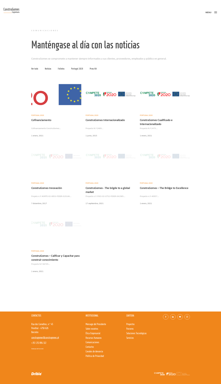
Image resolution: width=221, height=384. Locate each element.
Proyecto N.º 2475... (149, 128)
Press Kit (93, 68)
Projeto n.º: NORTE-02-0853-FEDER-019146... (51, 196)
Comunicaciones (92, 342)
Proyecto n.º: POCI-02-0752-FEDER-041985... (105, 196)
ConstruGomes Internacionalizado (105, 120)
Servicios (130, 338)
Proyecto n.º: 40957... (149, 196)
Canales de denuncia (94, 351)
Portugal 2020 (77, 68)
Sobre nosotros (92, 328)
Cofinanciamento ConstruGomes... (46, 128)
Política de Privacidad (95, 356)
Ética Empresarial (93, 333)
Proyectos (130, 324)
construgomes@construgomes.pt (45, 337)
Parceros (130, 328)
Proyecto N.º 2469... (94, 128)
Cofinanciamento (41, 120)
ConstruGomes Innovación (46, 188)
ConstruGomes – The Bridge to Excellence (164, 188)
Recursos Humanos (94, 338)
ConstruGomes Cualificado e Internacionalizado (156, 122)
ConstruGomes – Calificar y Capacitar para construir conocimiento (55, 258)
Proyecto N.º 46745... (40, 263)
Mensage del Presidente (96, 324)
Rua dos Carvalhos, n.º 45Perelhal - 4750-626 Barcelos (42, 328)
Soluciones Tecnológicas (136, 333)
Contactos (90, 347)
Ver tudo (34, 68)
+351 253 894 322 (38, 343)
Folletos (61, 68)
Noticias (48, 68)
